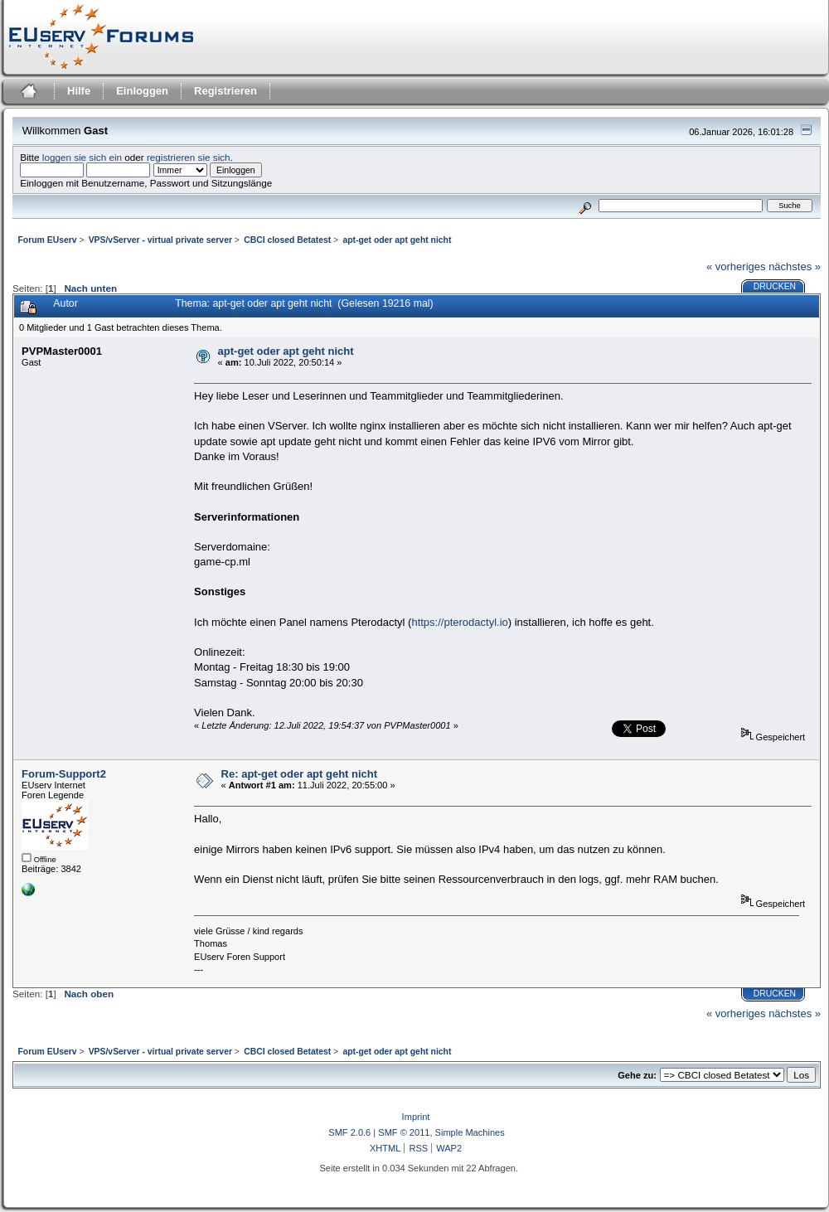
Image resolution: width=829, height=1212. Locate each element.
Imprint (416, 1117)
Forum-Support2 (64, 774)
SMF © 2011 (403, 1132)
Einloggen (142, 91)
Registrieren (225, 91)
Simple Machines (470, 1132)
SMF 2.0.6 (349, 1132)
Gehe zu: (637, 1075)
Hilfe (78, 91)
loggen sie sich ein (82, 157)
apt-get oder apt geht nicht (286, 351)
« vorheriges (736, 266)
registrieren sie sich (188, 157)
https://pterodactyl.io (459, 622)
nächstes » (794, 266)
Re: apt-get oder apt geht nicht (299, 774)
